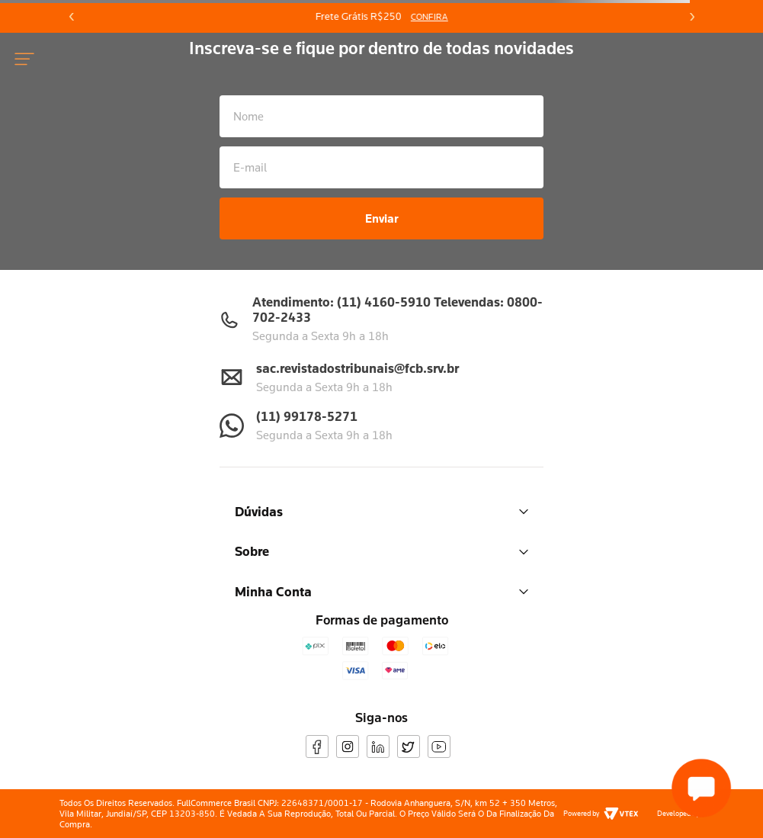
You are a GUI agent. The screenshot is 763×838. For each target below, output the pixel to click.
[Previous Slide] (71, 17)
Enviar (382, 218)
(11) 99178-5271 (306, 416)
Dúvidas (381, 511)
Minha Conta (381, 591)
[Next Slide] (691, 17)
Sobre (381, 551)
